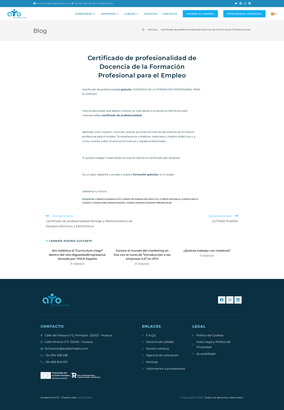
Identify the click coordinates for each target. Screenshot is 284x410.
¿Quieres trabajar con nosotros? (206, 250)
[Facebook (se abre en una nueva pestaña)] (240, 3)
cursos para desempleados (108, 202)
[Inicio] (143, 29)
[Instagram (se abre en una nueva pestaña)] (245, 3)
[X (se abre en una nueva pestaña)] (236, 3)
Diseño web (76, 397)
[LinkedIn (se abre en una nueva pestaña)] (249, 3)
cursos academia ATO (108, 199)
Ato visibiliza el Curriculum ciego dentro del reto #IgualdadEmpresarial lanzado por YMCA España (77, 254)
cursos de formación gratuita (140, 199)
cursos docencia (170, 199)
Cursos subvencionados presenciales (149, 202)
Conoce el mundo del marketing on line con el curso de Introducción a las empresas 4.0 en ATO (142, 254)
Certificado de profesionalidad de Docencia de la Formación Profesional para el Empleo (212, 29)
